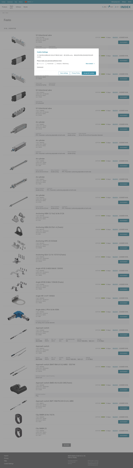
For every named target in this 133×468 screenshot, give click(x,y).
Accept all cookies (89, 73)
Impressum (40, 67)
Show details (90, 63)
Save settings (64, 73)
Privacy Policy (76, 73)
